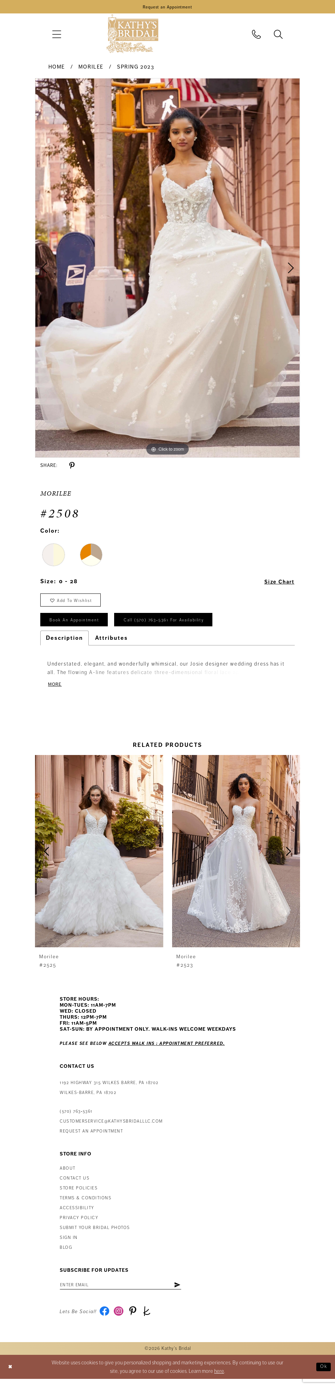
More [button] (55, 690)
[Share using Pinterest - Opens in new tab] (72, 467)
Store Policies (79, 1194)
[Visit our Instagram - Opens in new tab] (120, 1319)
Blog (66, 1254)
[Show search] (278, 35)
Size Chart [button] (277, 583)
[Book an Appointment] (167, 7)
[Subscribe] (189, 1291)
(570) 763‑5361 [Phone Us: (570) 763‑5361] (76, 1117)
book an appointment (78, 625)
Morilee (91, 68)
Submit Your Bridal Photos (95, 1234)
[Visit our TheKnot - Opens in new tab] (151, 1319)
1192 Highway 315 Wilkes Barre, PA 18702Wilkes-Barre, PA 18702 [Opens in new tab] (109, 1094)
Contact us (74, 1184)
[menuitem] (56, 35)
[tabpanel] (167, 269)
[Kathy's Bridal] (132, 35)
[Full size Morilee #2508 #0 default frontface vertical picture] (167, 269)
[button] (56, 35)
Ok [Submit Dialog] (323, 1375)
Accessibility (77, 1214)
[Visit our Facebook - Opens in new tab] (105, 1319)
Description (64, 643)
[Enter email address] (127, 1291)
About (68, 1174)
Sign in (69, 1244)
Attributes (111, 643)
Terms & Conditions (85, 1204)
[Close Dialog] (11, 1375)
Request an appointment (91, 1137)
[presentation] (99, 857)
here (219, 1379)
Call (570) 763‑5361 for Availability (175, 625)
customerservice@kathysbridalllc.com (111, 1127)
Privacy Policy (79, 1224)
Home (56, 68)
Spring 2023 (135, 68)
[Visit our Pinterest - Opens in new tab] (135, 1319)
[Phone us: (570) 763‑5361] (257, 35)
